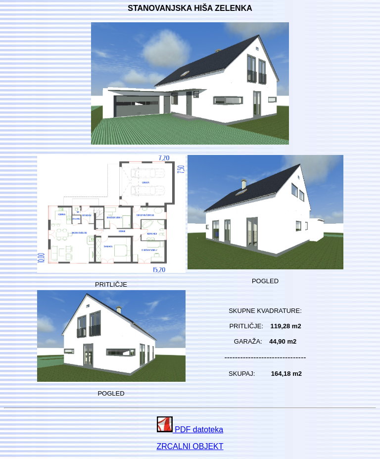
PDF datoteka (190, 429)
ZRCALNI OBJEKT (189, 446)
